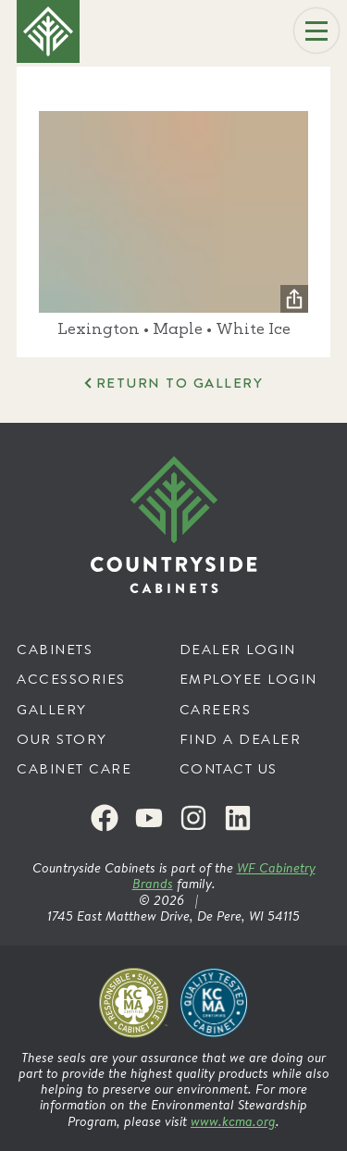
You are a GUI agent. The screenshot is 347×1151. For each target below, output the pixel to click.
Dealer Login (238, 649)
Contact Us (229, 768)
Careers (216, 709)
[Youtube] (149, 817)
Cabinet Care (74, 768)
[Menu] (316, 30)
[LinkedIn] (237, 817)
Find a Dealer (241, 739)
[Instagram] (193, 817)
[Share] (294, 299)
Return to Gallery (180, 382)
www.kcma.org (233, 1121)
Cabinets (55, 649)
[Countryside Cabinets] (174, 524)
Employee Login (248, 678)
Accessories (71, 678)
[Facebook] (104, 817)
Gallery (52, 709)
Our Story (62, 739)
